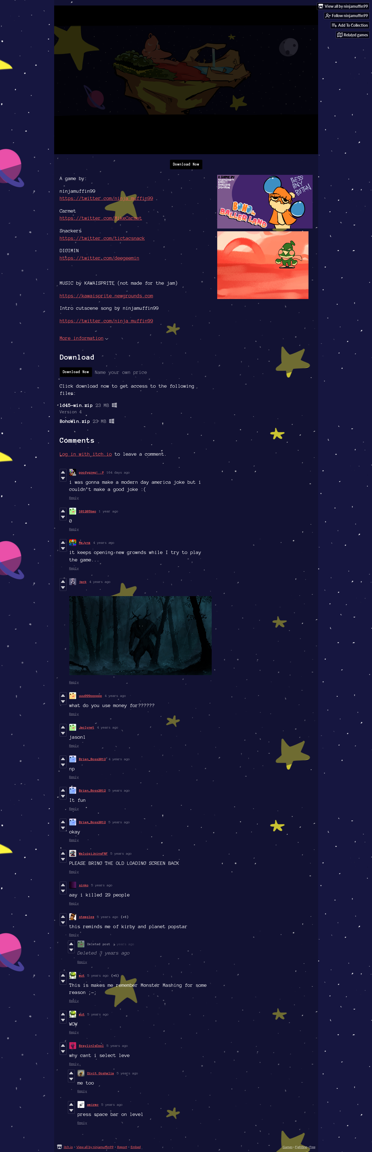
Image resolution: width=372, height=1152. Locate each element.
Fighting (301, 1147)
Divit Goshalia (100, 1073)
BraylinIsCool (91, 1045)
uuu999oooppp (90, 695)
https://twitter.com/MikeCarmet (101, 218)
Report (122, 1147)
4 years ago (103, 542)
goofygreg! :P (91, 472)
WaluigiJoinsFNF (93, 853)
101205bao (87, 511)
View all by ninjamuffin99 (95, 1147)
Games (288, 1147)
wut (82, 975)
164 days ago (118, 472)
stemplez (86, 917)
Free (312, 1147)
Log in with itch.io (86, 454)
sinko (84, 885)
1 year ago (108, 511)
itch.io (68, 1147)
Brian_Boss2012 (92, 759)
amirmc (93, 1104)
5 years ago (119, 790)
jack (83, 581)
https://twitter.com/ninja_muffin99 (106, 198)
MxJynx (84, 542)
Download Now (186, 164)
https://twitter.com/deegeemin (99, 257)
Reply (74, 497)
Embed (136, 1147)
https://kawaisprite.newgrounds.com (106, 295)
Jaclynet (86, 727)
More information (84, 338)
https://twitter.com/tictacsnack (102, 238)
